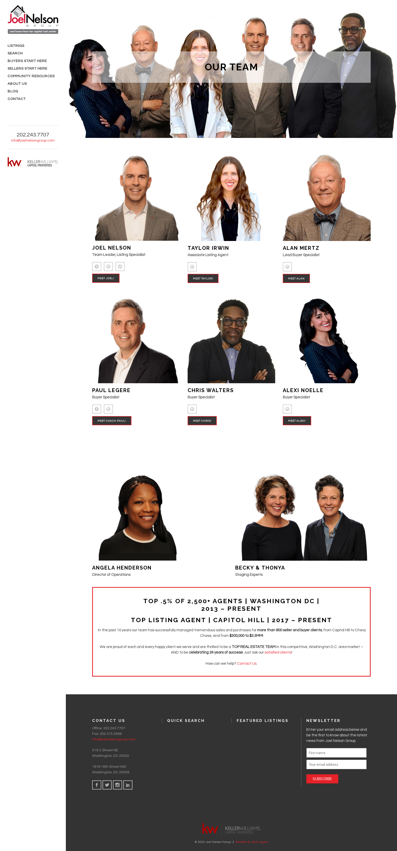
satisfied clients (278, 652)
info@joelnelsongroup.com (33, 140)
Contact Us (246, 663)
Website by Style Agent (251, 841)
